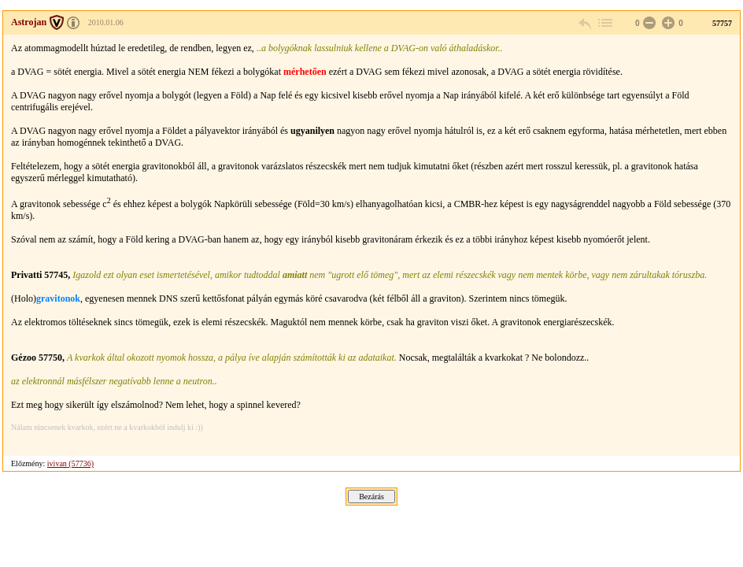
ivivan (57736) (70, 463)
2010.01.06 (106, 22)
